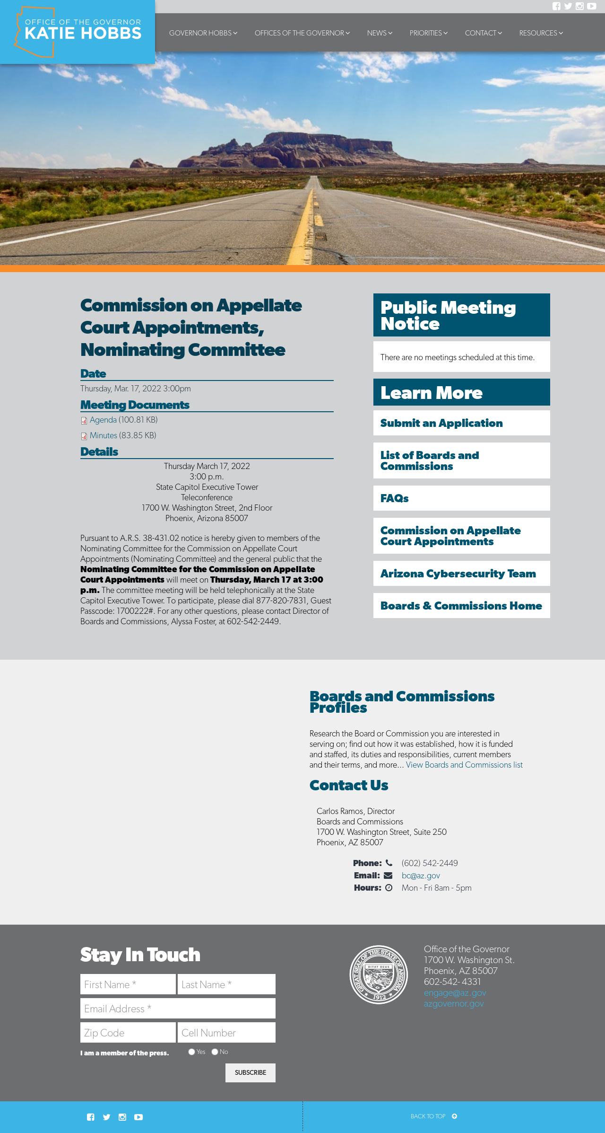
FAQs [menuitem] (394, 498)
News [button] (381, 32)
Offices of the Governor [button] (304, 32)
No (224, 1051)
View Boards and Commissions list (464, 765)
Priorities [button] (430, 32)
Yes (201, 1051)
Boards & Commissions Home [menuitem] (461, 605)
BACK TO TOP (434, 1116)
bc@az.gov (421, 875)
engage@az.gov (455, 992)
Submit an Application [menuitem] (441, 423)
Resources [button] (542, 32)
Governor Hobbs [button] (205, 32)
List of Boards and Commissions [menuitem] (429, 460)
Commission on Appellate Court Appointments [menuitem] (450, 535)
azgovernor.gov (454, 1003)
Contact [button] (485, 32)
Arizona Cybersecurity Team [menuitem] (458, 573)
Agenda (103, 420)
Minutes (103, 435)
